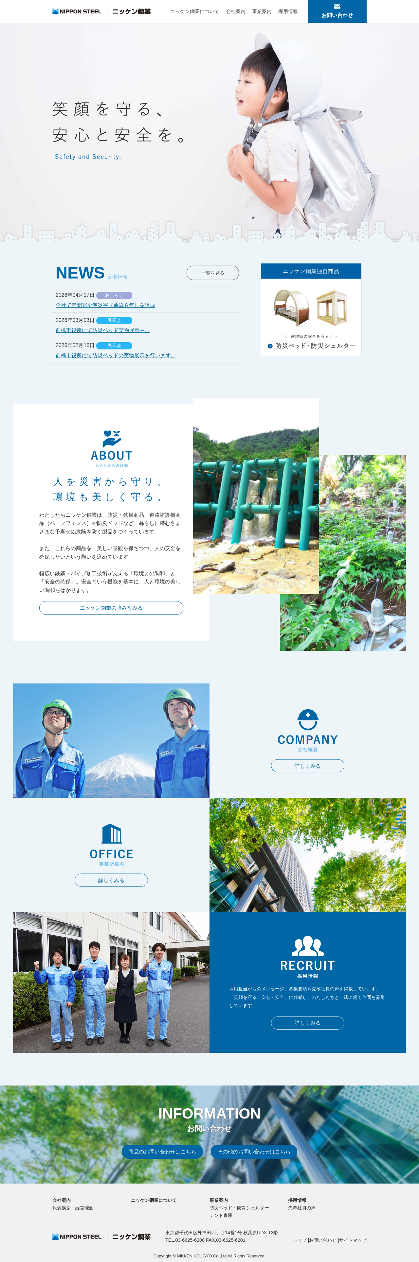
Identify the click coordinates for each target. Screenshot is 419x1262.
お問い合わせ (323, 1240)
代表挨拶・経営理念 (73, 1208)
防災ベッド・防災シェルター (239, 1208)
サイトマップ (353, 1240)
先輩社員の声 (302, 1208)
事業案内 (262, 11)
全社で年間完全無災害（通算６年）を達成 (105, 305)
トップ (300, 1240)
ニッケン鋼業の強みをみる (111, 608)
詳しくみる (308, 765)
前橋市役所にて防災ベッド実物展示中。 (103, 330)
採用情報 (288, 11)
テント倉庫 (221, 1215)
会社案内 (236, 11)
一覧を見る (212, 273)
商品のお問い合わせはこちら (162, 1153)
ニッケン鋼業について (194, 11)
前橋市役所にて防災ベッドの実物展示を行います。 (116, 355)
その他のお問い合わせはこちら (254, 1153)
